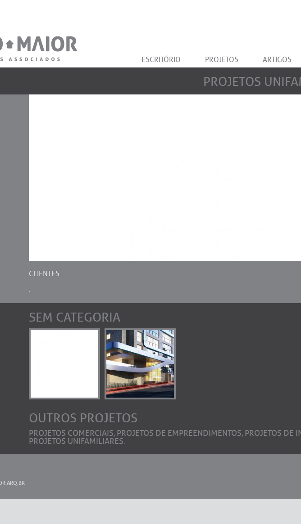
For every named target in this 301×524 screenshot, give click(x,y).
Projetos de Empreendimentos (179, 433)
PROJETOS (221, 59)
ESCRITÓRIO (161, 59)
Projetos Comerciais (71, 433)
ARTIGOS (277, 59)
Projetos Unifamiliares (76, 441)
